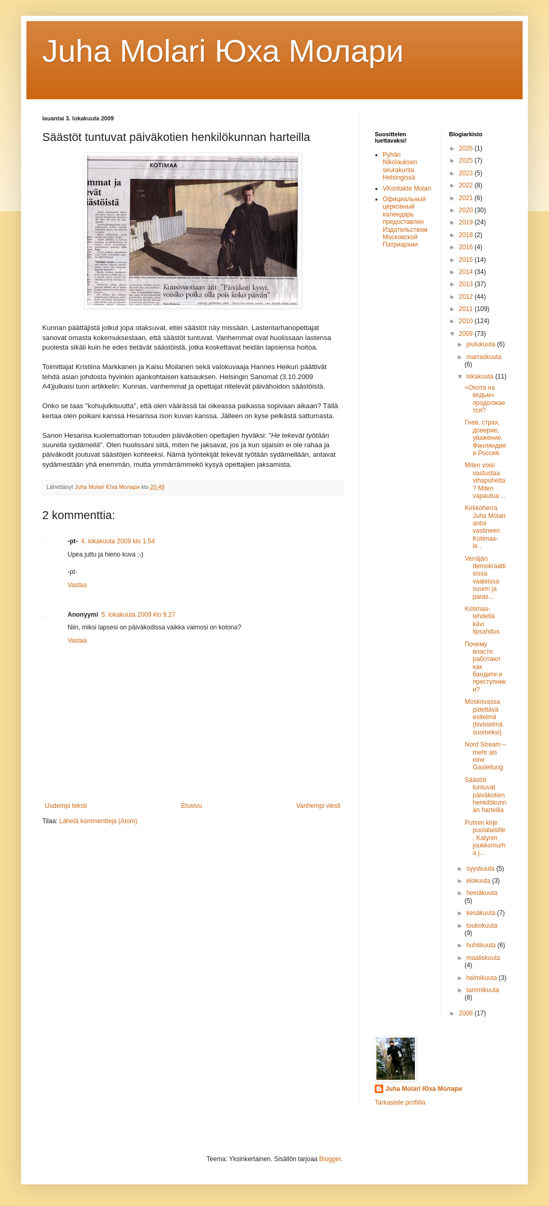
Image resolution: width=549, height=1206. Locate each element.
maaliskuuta (483, 958)
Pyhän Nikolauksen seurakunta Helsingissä (400, 166)
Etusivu (191, 805)
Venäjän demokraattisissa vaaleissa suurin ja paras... (485, 577)
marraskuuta (483, 357)
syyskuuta (481, 868)
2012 (467, 296)
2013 (467, 284)
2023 (467, 173)
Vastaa (77, 585)
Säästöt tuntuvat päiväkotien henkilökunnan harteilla (485, 795)
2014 (467, 272)
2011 (467, 309)
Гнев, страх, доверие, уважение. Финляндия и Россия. (485, 438)
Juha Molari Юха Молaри (223, 51)
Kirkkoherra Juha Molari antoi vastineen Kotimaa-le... (485, 527)
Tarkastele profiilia (400, 1102)
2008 (467, 1013)
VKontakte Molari (407, 188)
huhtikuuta (481, 945)
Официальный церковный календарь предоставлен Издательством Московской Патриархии (405, 221)
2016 (467, 247)
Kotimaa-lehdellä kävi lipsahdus (482, 620)
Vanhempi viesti (318, 805)
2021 (467, 198)
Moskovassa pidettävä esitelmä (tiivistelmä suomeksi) (484, 717)
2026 (467, 148)
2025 (467, 160)
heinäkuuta (481, 893)
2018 (467, 235)
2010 (467, 321)
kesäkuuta (481, 913)
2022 (467, 185)
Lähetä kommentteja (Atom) (98, 821)
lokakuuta (480, 376)
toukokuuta (481, 925)
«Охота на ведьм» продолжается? (485, 399)
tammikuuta (482, 990)
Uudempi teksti (66, 805)
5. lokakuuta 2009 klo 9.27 (138, 614)
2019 (467, 222)
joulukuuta (481, 344)
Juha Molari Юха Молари (423, 1088)
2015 (467, 259)
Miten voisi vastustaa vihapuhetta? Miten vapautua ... (485, 480)
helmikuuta (482, 978)
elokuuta (479, 880)
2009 (467, 333)
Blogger (330, 1159)
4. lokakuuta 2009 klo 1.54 (118, 541)
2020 (467, 210)
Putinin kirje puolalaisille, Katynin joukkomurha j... (485, 838)
